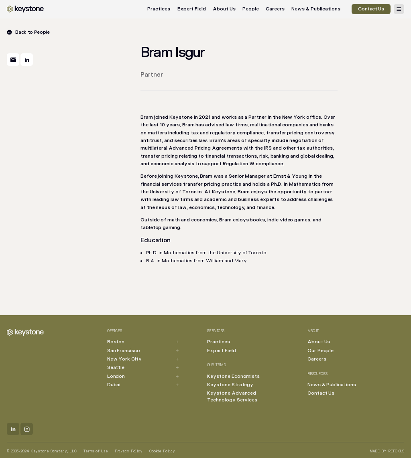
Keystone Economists (233, 376)
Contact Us (320, 393)
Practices (158, 9)
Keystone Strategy (230, 385)
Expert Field (191, 9)
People (250, 9)
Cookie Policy (162, 451)
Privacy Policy (128, 451)
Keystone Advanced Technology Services (232, 396)
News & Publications (315, 9)
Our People (320, 351)
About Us (224, 9)
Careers (275, 9)
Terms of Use (95, 451)
